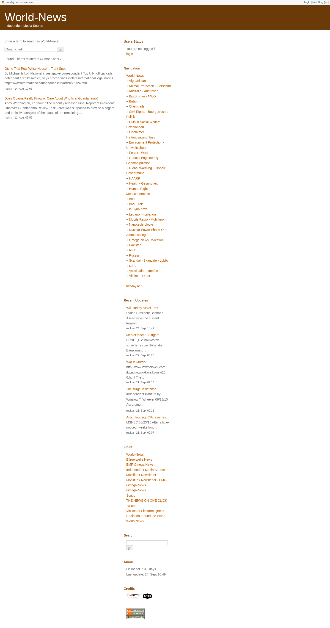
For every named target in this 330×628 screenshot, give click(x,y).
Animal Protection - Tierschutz (150, 86)
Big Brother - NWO (142, 96)
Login (307, 2)
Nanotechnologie (141, 224)
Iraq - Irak (136, 204)
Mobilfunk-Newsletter (141, 475)
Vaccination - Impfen (143, 271)
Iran (132, 199)
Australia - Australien (143, 91)
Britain (133, 101)
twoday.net (12, 2)
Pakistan (135, 245)
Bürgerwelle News (139, 459)
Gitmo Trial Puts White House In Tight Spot (35, 68)
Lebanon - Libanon (142, 214)
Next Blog (317, 2)
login (129, 54)
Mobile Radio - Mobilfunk (146, 219)
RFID (133, 250)
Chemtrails (136, 106)
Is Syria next (138, 209)
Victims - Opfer (139, 276)
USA (132, 266)
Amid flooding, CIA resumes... (147, 417)
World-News (36, 17)
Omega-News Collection (146, 240)
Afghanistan (137, 81)
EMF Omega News (139, 464)
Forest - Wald (138, 153)
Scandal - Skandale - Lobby (148, 260)
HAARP (134, 178)
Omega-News (136, 490)
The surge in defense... (142, 389)
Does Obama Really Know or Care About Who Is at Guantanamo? (52, 98)
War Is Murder (136, 362)
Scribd (130, 495)
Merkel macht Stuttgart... (143, 335)
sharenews (27, 2)
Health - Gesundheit (143, 183)
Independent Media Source (145, 470)
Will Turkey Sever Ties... (143, 308)
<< (326, 2)
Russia (134, 255)
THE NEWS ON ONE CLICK (146, 500)
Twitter (131, 506)
